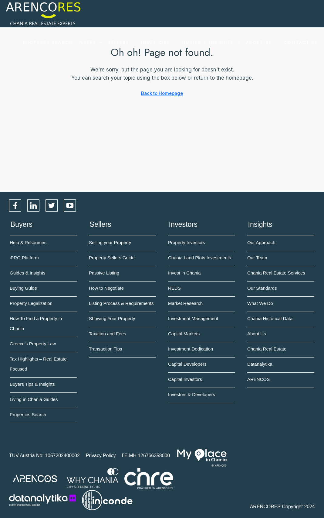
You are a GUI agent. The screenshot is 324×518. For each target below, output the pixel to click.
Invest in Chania (184, 272)
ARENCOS (258, 379)
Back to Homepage (162, 93)
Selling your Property (110, 242)
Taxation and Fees (107, 333)
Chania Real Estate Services (276, 272)
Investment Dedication (190, 348)
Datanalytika (259, 363)
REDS (174, 287)
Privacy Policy (101, 455)
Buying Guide (23, 287)
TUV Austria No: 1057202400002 (44, 455)
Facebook (15, 205)
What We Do (260, 303)
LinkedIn (33, 205)
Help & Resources (28, 242)
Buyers (86, 42)
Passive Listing (104, 272)
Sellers (118, 42)
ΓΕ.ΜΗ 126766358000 (147, 455)
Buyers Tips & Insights (32, 383)
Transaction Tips (105, 348)
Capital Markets (184, 333)
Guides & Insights (208, 42)
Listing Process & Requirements (121, 303)
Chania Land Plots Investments (199, 257)
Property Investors (186, 242)
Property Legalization (31, 303)
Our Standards (262, 287)
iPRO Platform (24, 257)
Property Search (48, 42)
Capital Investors (185, 379)
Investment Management (193, 318)
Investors (155, 42)
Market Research (185, 303)
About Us (259, 42)
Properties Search (28, 414)
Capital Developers (187, 363)
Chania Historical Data (269, 318)
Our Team (257, 257)
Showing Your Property (112, 318)
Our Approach (261, 242)
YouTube (70, 205)
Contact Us (301, 42)
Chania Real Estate (266, 348)
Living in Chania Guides (34, 399)
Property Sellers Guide (112, 257)
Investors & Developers (191, 394)
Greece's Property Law (33, 343)
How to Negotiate (106, 287)
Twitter (52, 205)
